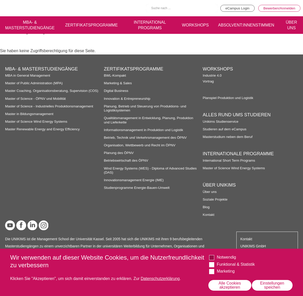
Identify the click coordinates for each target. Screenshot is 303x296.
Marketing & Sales (118, 83)
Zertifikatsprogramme (90, 24)
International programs (149, 25)
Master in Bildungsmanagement (29, 114)
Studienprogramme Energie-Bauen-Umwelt (137, 188)
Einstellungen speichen (272, 285)
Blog (206, 207)
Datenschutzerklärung (160, 278)
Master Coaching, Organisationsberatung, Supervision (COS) (52, 91)
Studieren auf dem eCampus (225, 129)
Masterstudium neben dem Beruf (228, 137)
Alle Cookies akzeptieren (230, 285)
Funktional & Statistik (236, 264)
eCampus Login (236, 8)
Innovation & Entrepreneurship (127, 99)
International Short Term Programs (229, 160)
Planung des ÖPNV (119, 153)
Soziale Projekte (215, 199)
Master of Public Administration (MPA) (34, 83)
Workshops (194, 24)
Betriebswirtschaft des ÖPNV (126, 160)
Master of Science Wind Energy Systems (36, 121)
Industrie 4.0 (212, 75)
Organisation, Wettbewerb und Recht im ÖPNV (140, 145)
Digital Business (116, 91)
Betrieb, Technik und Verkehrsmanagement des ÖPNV (146, 137)
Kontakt (208, 215)
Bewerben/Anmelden (279, 8)
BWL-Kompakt (115, 75)
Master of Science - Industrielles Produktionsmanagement (49, 106)
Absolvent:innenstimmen (246, 24)
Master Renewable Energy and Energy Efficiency (43, 129)
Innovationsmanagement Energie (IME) (134, 180)
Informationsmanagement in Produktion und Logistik (144, 130)
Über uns (210, 192)
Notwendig (226, 257)
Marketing (226, 271)
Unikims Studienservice (221, 121)
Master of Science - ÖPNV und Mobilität (36, 99)
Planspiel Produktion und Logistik (228, 98)
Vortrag (208, 81)
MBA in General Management (28, 75)
